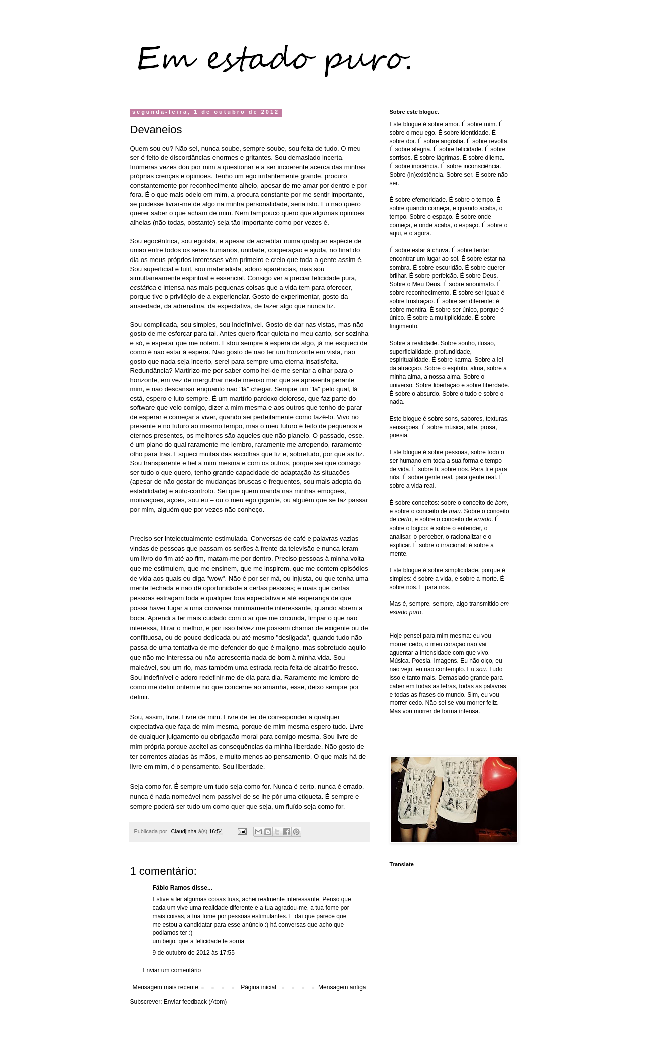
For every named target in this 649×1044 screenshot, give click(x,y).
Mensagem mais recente (165, 987)
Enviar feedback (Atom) (195, 1001)
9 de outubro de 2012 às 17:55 (194, 952)
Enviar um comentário (172, 970)
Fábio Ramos (171, 887)
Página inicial (258, 987)
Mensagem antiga (342, 987)
